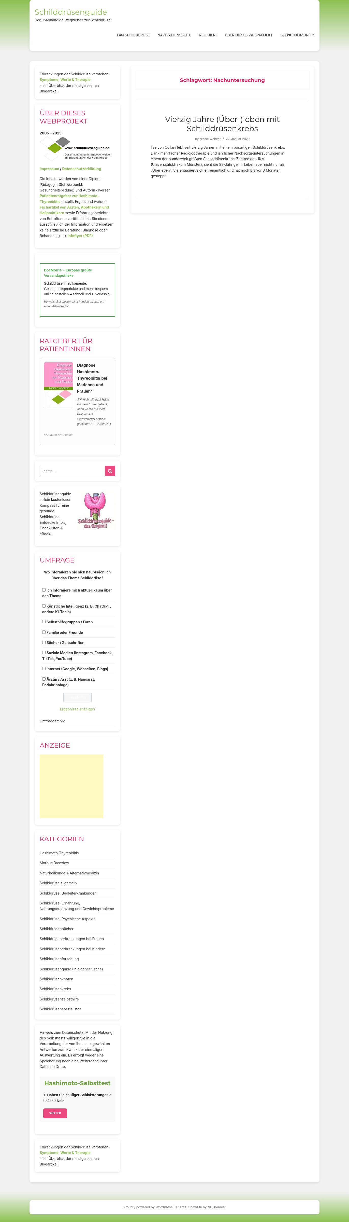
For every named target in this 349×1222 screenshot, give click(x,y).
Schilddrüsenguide (71, 12)
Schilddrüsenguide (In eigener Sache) (71, 969)
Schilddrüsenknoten (56, 979)
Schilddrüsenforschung (59, 959)
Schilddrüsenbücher (57, 929)
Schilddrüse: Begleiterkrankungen (68, 893)
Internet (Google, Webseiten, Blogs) (77, 669)
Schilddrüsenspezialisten (61, 1009)
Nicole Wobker (210, 139)
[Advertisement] (71, 786)
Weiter (55, 1113)
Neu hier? (208, 35)
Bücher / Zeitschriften (65, 642)
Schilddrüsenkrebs (55, 989)
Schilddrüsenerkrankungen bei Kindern (72, 949)
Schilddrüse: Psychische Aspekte (68, 919)
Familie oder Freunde (65, 632)
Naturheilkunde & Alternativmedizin (69, 873)
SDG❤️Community (297, 35)
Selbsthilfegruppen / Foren (70, 622)
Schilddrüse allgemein (58, 883)
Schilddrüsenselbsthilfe (59, 999)
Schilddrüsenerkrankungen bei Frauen (72, 939)
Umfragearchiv (52, 721)
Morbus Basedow (54, 863)
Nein (58, 1101)
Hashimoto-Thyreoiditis (59, 853)
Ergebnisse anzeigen (77, 709)
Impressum (49, 169)
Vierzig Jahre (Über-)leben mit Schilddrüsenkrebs (222, 124)
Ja (47, 1101)
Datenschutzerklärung (81, 169)
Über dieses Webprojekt (249, 35)
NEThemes (216, 1207)
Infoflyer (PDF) (80, 236)
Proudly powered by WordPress (148, 1207)
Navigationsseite (174, 35)
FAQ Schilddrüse (133, 35)
